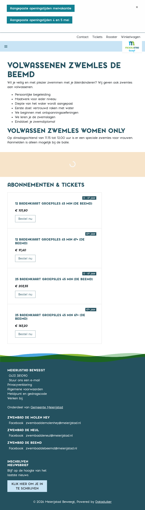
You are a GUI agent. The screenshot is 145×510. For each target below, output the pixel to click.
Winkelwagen (130, 37)
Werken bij (15, 398)
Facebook (16, 423)
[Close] (137, 7)
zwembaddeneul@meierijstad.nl (49, 435)
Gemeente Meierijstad (47, 407)
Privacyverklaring (19, 385)
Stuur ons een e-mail (24, 380)
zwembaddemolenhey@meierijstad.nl (53, 423)
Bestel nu (26, 218)
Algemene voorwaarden (25, 389)
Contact (83, 37)
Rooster (111, 37)
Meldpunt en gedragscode (27, 394)
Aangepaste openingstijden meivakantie (40, 8)
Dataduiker (103, 502)
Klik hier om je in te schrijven (27, 486)
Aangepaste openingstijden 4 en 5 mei (39, 20)
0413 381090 (18, 376)
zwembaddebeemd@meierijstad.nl (51, 448)
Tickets (97, 37)
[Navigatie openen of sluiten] (6, 46)
